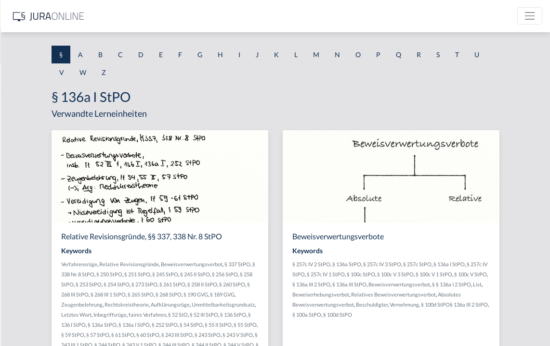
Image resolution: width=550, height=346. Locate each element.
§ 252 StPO (302, 335)
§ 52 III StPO (314, 324)
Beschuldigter (472, 314)
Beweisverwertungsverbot (301, 264)
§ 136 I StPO (209, 335)
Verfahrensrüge (189, 264)
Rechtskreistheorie (193, 314)
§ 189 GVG (261, 304)
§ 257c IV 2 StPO (388, 264)
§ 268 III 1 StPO (305, 294)
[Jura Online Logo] (202, 16)
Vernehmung (505, 314)
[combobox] (77, 46)
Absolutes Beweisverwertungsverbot (412, 314)
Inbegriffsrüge (219, 324)
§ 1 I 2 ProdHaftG (34, 253)
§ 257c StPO (494, 264)
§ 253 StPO (258, 284)
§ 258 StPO (230, 284)
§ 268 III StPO (270, 294)
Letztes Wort (186, 324)
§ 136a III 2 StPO (457, 284)
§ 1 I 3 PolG (24, 275)
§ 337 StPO (184, 274)
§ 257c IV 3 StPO (459, 264)
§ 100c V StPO (420, 284)
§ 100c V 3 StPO (508, 274)
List (477, 294)
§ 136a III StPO (495, 284)
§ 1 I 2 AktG (25, 232)
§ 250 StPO (251, 274)
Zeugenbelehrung (296, 304)
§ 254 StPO (286, 284)
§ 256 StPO (202, 284)
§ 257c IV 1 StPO (438, 274)
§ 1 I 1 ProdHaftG (34, 210)
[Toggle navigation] (529, 16)
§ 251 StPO (279, 274)
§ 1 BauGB (23, 124)
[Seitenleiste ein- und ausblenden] (138, 15)
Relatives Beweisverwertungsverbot (470, 304)
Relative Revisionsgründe (239, 264)
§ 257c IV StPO (400, 274)
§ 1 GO (18, 145)
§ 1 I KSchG (24, 297)
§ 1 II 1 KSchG (28, 318)
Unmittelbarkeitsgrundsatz (289, 314)
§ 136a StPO (239, 335)
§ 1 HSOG (22, 189)
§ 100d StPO (479, 324)
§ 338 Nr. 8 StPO (217, 274)
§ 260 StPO (240, 294)
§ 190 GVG (235, 304)
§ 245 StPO (307, 274)
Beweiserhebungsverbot (397, 304)
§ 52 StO (288, 324)
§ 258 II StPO (210, 294)
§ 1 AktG (20, 102)
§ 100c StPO (473, 274)
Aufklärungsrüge (236, 314)
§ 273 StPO (314, 284)
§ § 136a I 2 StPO (451, 294)
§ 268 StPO (208, 304)
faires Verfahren (257, 324)
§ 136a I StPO (272, 335)
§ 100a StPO (448, 324)
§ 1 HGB (20, 167)
